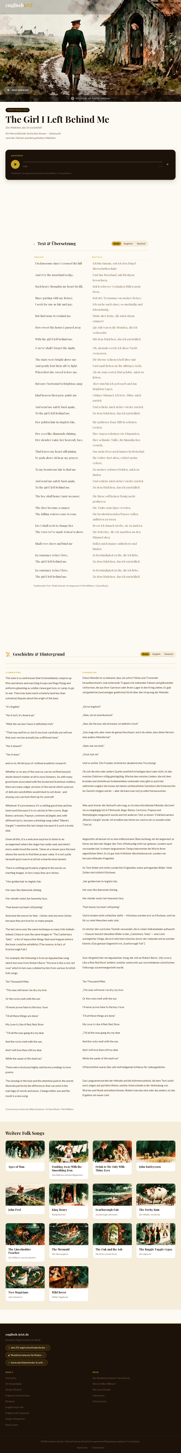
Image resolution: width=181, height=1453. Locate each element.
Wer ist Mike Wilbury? (104, 1383)
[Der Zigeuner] (156, 1241)
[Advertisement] (90, 209)
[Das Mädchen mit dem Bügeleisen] (68, 1159)
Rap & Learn (11, 1424)
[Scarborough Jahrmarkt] (112, 1201)
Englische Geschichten (17, 1395)
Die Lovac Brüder (102, 1389)
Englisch (128, 243)
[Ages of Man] (25, 1156)
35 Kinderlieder (13, 1383)
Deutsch (141, 243)
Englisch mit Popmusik (17, 1413)
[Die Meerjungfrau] (68, 1241)
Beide (117, 243)
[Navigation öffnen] (172, 5)
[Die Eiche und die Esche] (112, 1241)
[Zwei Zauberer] (25, 1284)
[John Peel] (25, 1199)
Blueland (10, 1401)
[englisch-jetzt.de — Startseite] (18, 5)
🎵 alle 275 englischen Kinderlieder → (28, 1347)
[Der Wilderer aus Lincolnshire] (25, 1242)
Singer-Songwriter (15, 1418)
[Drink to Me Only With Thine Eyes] (112, 1157)
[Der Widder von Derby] (156, 1201)
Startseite (10, 1378)
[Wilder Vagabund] (68, 1284)
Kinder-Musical (13, 1389)
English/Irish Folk (14, 1407)
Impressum (99, 1395)
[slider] (92, 162)
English (156, 654)
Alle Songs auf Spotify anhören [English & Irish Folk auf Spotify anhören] (90, 98)
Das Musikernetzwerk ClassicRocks (111, 1378)
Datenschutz (99, 1401)
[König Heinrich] (68, 1201)
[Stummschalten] (168, 164)
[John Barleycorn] (156, 1156)
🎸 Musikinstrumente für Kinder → (26, 1355)
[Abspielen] (18, 90)
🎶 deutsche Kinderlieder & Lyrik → (26, 1362)
